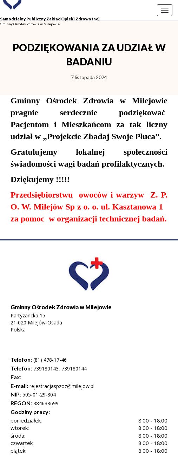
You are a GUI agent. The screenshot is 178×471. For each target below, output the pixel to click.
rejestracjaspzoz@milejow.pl (61, 386)
